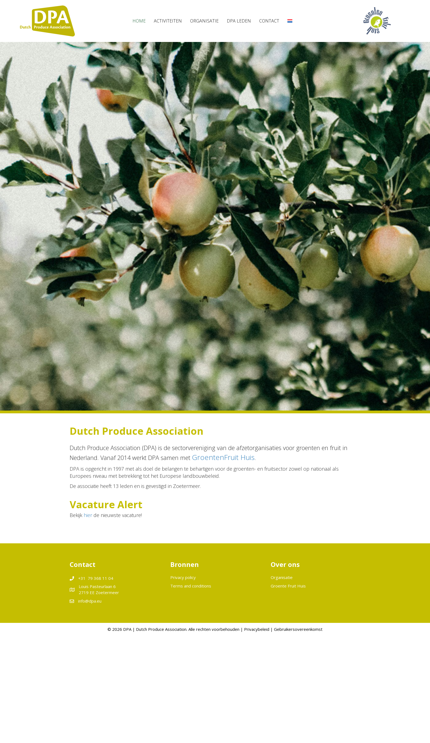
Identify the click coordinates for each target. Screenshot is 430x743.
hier (88, 515)
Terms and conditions (190, 586)
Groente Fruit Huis (288, 586)
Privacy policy (183, 577)
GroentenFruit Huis (223, 457)
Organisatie (282, 577)
